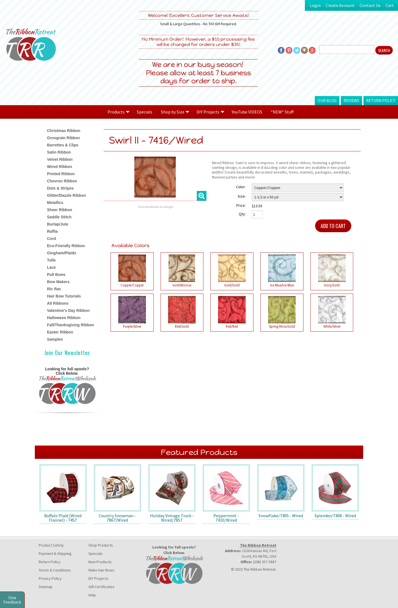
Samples (55, 339)
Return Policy (380, 100)
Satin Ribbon (59, 152)
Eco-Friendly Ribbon (66, 246)
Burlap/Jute (57, 224)
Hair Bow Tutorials (64, 296)
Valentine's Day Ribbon (68, 310)
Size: (242, 196)
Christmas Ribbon (63, 130)
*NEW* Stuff (282, 112)
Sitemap (46, 586)
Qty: (242, 213)
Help (92, 595)
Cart (390, 5)
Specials (144, 112)
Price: (241, 205)
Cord (51, 238)
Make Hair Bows (101, 570)
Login (315, 5)
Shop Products (100, 545)
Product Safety (51, 545)
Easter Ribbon (60, 332)
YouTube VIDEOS (247, 112)
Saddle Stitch (59, 217)
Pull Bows (56, 274)
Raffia (52, 231)
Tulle (51, 260)
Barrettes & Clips (62, 145)
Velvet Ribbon (60, 159)
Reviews (351, 100)
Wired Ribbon (59, 166)
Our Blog (327, 100)
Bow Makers (58, 282)
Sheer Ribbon (59, 210)
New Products (100, 561)
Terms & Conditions (55, 570)
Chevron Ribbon (62, 181)
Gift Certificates (101, 586)
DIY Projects (98, 578)
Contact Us (370, 5)
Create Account (340, 5)
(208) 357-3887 (264, 561)
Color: (241, 186)
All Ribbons (58, 303)
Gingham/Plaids (61, 253)
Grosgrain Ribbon (63, 138)
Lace (51, 267)
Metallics (55, 202)
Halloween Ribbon (63, 317)
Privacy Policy (50, 578)
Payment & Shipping (55, 553)
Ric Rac (54, 289)
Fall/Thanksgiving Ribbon (70, 325)
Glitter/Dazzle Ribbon (66, 195)
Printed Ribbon (61, 174)
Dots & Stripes (60, 188)
